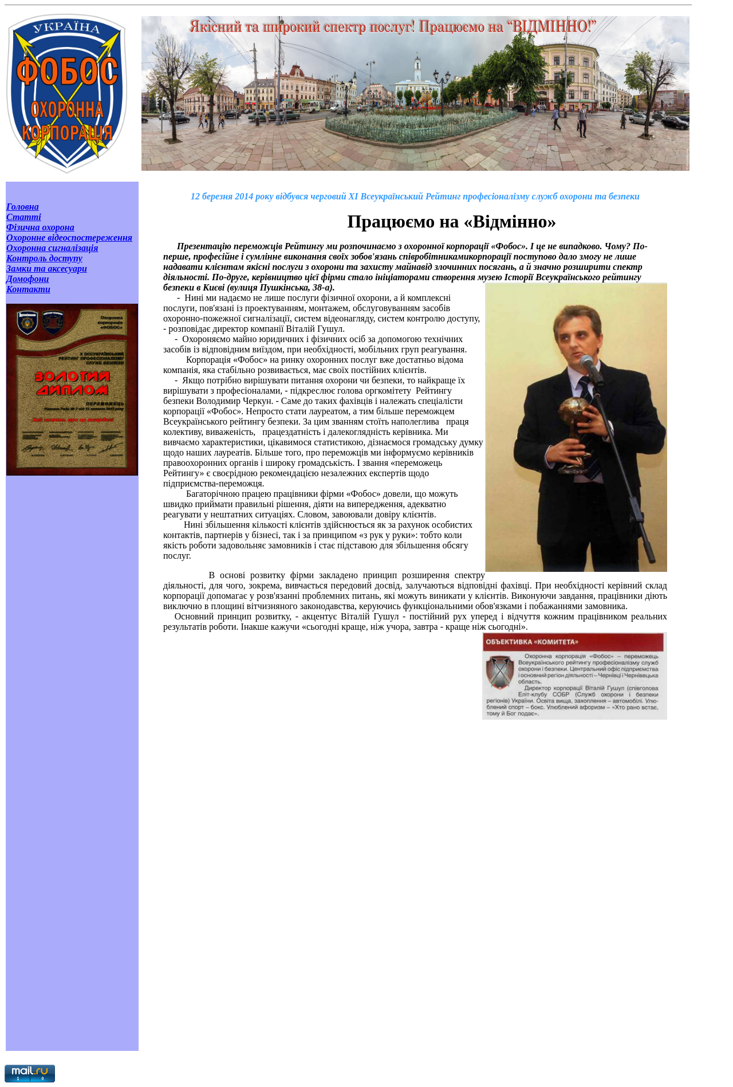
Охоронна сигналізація (52, 248)
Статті (23, 217)
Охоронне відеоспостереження (69, 237)
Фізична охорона (40, 227)
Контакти (28, 289)
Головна (22, 206)
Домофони (27, 279)
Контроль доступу (44, 258)
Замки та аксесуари (46, 268)
